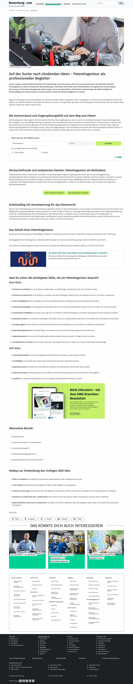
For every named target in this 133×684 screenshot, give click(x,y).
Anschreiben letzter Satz (37, 604)
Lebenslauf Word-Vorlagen (18, 581)
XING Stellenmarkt (94, 665)
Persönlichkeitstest (37, 585)
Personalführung (74, 649)
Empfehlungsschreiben (94, 596)
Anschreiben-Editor (55, 665)
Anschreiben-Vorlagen (104, 639)
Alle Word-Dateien (103, 652)
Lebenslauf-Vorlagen (104, 641)
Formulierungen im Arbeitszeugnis (74, 589)
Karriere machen (74, 641)
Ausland (42, 654)
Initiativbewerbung (55, 588)
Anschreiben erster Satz (38, 600)
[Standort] (80, 143)
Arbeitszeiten (73, 581)
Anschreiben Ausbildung (20, 599)
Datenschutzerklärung (17, 676)
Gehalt (71, 643)
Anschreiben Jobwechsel (20, 603)
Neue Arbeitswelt (74, 647)
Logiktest (34, 588)
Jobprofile (34, 10)
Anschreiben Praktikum (19, 591)
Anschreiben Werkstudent (17, 595)
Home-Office (17, 152)
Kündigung (72, 620)
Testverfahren (102, 649)
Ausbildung (54, 605)
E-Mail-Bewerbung (93, 581)
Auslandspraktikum (56, 620)
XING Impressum (37, 658)
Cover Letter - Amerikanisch (17, 607)
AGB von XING (93, 676)
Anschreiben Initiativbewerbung (18, 586)
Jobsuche (42, 645)
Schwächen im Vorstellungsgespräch (94, 608)
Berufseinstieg (73, 639)
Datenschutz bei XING (56, 676)
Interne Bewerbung (93, 592)
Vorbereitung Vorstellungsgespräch (94, 618)
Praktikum (53, 616)
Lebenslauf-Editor (16, 665)
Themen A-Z (82, 658)
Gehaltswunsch (73, 627)
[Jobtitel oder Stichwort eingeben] (38, 143)
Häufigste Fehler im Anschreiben (37, 614)
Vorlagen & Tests (79, 4)
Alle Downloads (102, 654)
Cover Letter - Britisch (19, 612)
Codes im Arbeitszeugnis (73, 615)
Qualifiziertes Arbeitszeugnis (54, 593)
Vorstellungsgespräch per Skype (94, 622)
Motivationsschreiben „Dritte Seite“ (37, 619)
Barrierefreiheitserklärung (17, 658)
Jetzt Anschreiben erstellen (78, 193)
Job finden (108, 143)
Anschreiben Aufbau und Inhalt (38, 596)
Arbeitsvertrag (54, 581)
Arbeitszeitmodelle (74, 585)
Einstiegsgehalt (74, 623)
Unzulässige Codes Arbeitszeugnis (74, 594)
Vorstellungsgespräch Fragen (94, 603)
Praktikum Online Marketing (110, 658)
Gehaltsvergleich (94, 669)
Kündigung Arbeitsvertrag (17, 616)
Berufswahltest (36, 581)
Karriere (67, 4)
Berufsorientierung (54, 4)
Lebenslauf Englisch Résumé (112, 590)
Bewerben (40, 4)
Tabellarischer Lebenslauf (110, 598)
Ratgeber (101, 643)
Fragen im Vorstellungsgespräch (56, 597)
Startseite (12, 10)
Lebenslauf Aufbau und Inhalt (113, 581)
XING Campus (54, 667)
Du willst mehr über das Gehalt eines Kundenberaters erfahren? (78, 252)
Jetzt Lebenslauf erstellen (54, 193)
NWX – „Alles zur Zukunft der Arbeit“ (21, 667)
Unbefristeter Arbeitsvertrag (73, 598)
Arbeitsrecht (72, 652)
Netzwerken (43, 652)
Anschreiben (14, 641)
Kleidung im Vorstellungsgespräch (94, 613)
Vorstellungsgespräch (17, 645)
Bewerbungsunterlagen (57, 585)
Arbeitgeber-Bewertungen (57, 669)
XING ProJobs (15, 669)
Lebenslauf (14, 643)
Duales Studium (55, 612)
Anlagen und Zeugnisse (94, 585)
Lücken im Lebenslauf (112, 594)
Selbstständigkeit (45, 649)
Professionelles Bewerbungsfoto (111, 603)
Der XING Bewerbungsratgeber (75, 603)
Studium (53, 609)
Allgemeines (14, 639)
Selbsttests (101, 647)
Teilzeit (43, 152)
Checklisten (101, 645)
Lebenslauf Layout (111, 586)
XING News (92, 667)
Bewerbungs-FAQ (61, 658)
